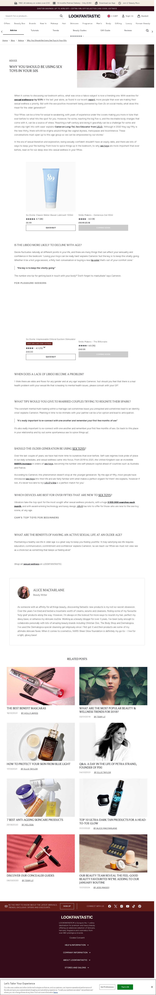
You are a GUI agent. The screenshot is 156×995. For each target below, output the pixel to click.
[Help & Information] (77, 945)
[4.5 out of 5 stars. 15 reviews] (87, 346)
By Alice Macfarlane (105, 828)
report (91, 99)
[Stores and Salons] (77, 967)
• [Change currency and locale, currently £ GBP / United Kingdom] (112, 16)
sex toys (104, 145)
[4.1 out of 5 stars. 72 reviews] (34, 348)
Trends (56, 30)
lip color (95, 260)
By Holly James (29, 713)
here (56, 992)
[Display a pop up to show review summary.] (44, 347)
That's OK (125, 987)
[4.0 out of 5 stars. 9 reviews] (87, 219)
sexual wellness (31, 564)
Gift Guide (105, 30)
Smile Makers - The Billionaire (93, 341)
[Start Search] (61, 16)
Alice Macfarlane (48, 590)
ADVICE (13, 60)
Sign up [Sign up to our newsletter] (67, 906)
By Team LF (99, 717)
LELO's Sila (50, 482)
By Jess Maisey (101, 887)
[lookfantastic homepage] (84, 16)
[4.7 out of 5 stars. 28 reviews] (34, 219)
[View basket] (143, 16)
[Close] (152, 987)
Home (5, 40)
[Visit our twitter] (116, 906)
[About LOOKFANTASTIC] (77, 960)
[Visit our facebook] (110, 906)
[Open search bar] (147, 30)
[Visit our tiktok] (134, 906)
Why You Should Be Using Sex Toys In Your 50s (47, 40)
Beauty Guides (79, 30)
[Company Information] (77, 952)
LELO (100, 126)
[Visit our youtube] (128, 906)
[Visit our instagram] (122, 906)
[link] (127, 16)
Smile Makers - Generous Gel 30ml (96, 215)
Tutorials (35, 30)
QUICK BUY (51, 228)
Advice (13, 30)
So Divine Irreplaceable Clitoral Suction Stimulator (51, 339)
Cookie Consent (77, 938)
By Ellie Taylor (29, 769)
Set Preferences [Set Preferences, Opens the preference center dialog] (107, 987)
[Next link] (152, 31)
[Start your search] (34, 16)
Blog (13, 40)
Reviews (128, 30)
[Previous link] (2, 31)
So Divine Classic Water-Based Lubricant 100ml (49, 215)
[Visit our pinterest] (140, 906)
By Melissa (28, 825)
